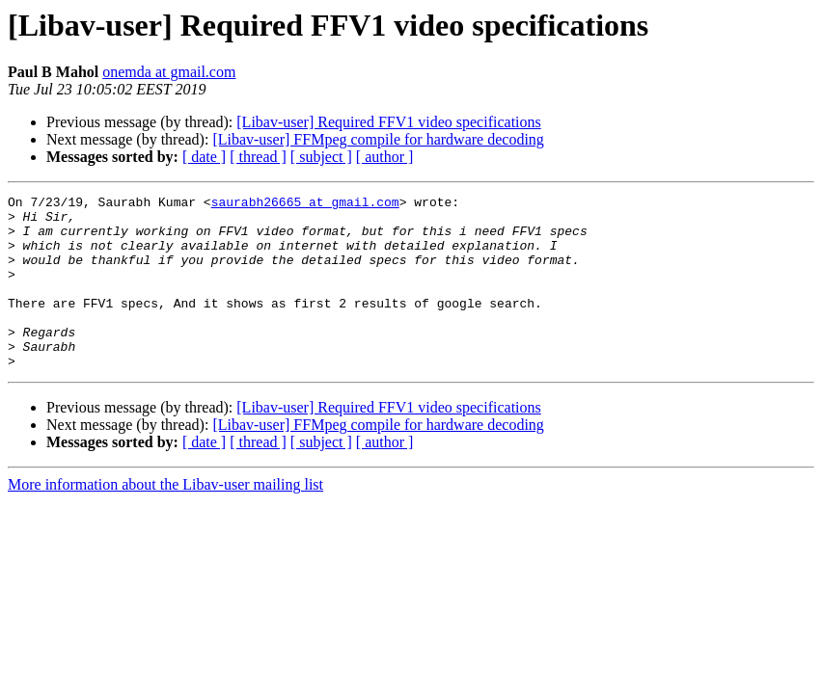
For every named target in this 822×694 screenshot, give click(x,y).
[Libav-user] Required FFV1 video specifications (388, 122)
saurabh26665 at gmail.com (305, 204)
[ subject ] (321, 156)
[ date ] (204, 156)
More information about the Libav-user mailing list (165, 519)
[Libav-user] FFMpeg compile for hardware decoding (377, 139)
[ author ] (385, 156)
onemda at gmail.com (168, 72)
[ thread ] (258, 156)
